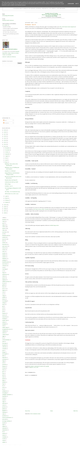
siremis (3, 242)
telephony (4, 258)
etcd (3, 362)
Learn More (71, 3)
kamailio (31, 367)
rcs (3, 270)
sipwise (3, 278)
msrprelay (4, 396)
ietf (3, 308)
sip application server (6, 329)
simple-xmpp (5, 327)
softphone (4, 331)
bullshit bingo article (54, 225)
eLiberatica (4, 359)
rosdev (3, 276)
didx (3, 355)
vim (3, 292)
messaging (4, 392)
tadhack (3, 426)
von (3, 267)
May (6, 162)
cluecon (3, 247)
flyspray (4, 366)
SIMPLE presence (6, 281)
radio (3, 414)
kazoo (3, 286)
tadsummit (4, 428)
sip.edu (3, 422)
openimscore (5, 274)
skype (3, 272)
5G (3, 338)
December (7, 148)
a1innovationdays (6, 339)
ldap (3, 380)
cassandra (4, 348)
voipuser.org (4, 334)
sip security (4, 263)
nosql (3, 399)
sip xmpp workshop (6, 421)
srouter (3, 249)
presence (4, 406)
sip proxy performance (7, 417)
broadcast (4, 345)
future (3, 369)
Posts (5, 120)
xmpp (3, 295)
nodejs (3, 322)
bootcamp (4, 343)
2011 (5, 146)
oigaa (3, 401)
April (6, 196)
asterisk (3, 237)
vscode (3, 438)
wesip (3, 440)
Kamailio (47, 209)
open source (4, 246)
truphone (4, 279)
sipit (3, 424)
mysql (3, 398)
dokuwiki (4, 357)
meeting (4, 318)
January (7, 202)
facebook (4, 364)
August (6, 156)
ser (3, 233)
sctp (3, 325)
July (6, 158)
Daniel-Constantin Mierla (10, 49)
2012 (5, 144)
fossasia (4, 368)
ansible (3, 297)
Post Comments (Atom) (35, 413)
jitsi (3, 309)
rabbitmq (4, 412)
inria (3, 373)
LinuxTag (4, 269)
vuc (3, 293)
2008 (5, 208)
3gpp (3, 336)
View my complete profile (9, 56)
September (7, 154)
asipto (3, 225)
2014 (5, 140)
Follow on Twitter (14, 53)
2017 (5, 134)
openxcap (4, 403)
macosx (3, 315)
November (7, 150)
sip (35, 367)
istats (3, 376)
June (6, 160)
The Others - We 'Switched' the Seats (12, 191)
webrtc (3, 226)
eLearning (4, 300)
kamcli (3, 378)
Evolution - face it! (9, 186)
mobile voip (4, 320)
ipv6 (3, 375)
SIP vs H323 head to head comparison (67, 26)
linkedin (4, 382)
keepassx (4, 313)
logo (3, 383)
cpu (3, 350)
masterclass (4, 316)
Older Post (75, 410)
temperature (4, 429)
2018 (5, 132)
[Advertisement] (8, 90)
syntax (3, 332)
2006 (5, 212)
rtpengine (4, 323)
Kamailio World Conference (8, 20)
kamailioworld (5, 235)
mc (3, 389)
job (3, 311)
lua (3, 385)
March (6, 198)
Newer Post (27, 410)
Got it (77, 3)
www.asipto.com (5, 25)
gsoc (3, 371)
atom (3, 341)
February (7, 200)
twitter (3, 435)
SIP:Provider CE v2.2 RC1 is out (11, 193)
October (7, 152)
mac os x (4, 288)
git (2, 306)
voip (37, 367)
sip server (4, 239)
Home (51, 410)
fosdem (3, 255)
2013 (5, 142)
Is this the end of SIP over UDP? (11, 182)
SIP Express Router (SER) (38, 209)
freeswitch (4, 244)
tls (2, 431)
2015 (5, 138)
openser (3, 228)
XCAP (3, 283)
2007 (5, 210)
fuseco (3, 304)
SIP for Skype (8, 184)
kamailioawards (5, 262)
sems (3, 251)
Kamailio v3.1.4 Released (10, 171)
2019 (5, 130)
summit (3, 256)
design (3, 352)
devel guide (4, 353)
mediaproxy (4, 391)
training (3, 260)
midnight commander (6, 394)
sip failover (4, 415)
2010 (5, 204)
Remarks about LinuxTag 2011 (11, 180)
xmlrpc (3, 442)
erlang (3, 302)
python (3, 408)
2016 (5, 136)
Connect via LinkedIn (6, 54)
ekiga (3, 361)
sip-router (4, 232)
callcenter (4, 346)
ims (3, 240)
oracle (3, 405)
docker (3, 299)
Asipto (9, 53)
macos (3, 387)
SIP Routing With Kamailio (8, 15)
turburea (4, 433)
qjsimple (4, 410)
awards (3, 253)
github (3, 285)
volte (3, 230)
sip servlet (4, 419)
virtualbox (4, 437)
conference (4, 265)
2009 (5, 206)
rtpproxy (4, 290)
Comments (6, 123)
